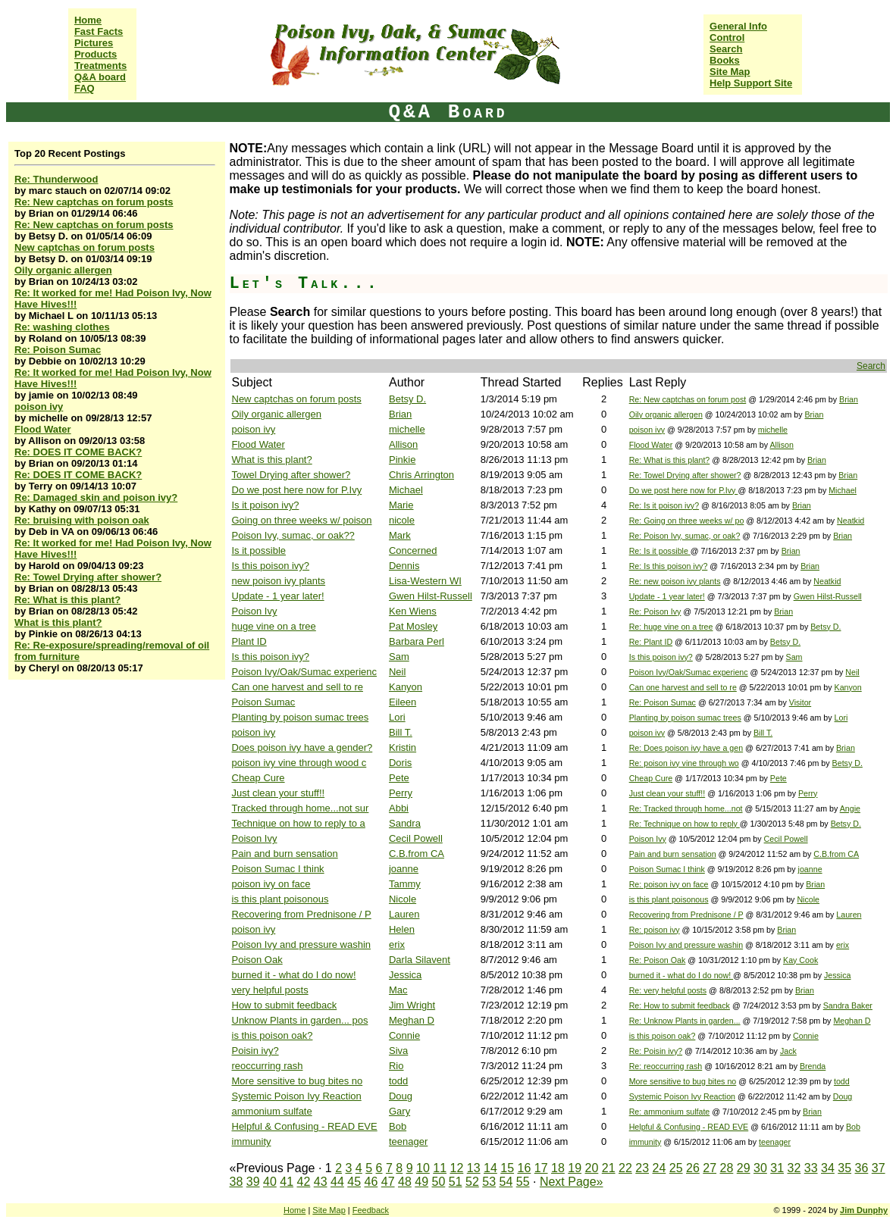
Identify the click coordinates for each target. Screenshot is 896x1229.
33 (811, 1168)
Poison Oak (257, 959)
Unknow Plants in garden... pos (300, 1020)
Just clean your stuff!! (278, 793)
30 (760, 1168)
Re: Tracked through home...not (686, 808)
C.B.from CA (416, 853)
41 (286, 1181)
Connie (404, 1035)
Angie (850, 808)
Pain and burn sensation (285, 853)
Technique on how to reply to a (298, 823)
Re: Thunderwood (56, 179)
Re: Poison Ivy (655, 611)
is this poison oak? (272, 1035)
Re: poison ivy (654, 929)
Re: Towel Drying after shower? (87, 577)
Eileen (402, 702)
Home (88, 20)
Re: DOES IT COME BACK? (78, 452)
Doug (400, 1096)
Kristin (402, 747)
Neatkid (850, 520)
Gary (399, 1111)
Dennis (404, 565)
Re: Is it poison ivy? (664, 505)
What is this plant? (58, 622)
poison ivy (38, 406)
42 (304, 1181)
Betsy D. (407, 399)
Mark (400, 535)
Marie (401, 505)
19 (574, 1168)
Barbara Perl (416, 641)
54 (506, 1181)
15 (507, 1168)
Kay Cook (800, 960)
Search (726, 49)
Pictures (93, 42)
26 (693, 1168)
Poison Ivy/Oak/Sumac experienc (304, 671)
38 (236, 1181)
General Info (738, 26)
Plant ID (249, 641)
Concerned (413, 550)
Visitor (800, 702)
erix (397, 944)
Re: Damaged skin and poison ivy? (95, 497)
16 (524, 1168)
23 (642, 1168)
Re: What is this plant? (67, 599)
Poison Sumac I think (278, 868)
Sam (399, 656)
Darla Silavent (419, 959)
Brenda (813, 1066)
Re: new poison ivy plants (675, 581)
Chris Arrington (421, 474)
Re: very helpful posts (667, 990)
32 (794, 1168)
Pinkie (402, 459)
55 (523, 1181)
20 (592, 1168)
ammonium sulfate (272, 1111)
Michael (406, 490)
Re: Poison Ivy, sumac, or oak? (685, 535)
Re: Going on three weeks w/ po (686, 520)
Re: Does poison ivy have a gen (686, 747)
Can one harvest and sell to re (297, 687)
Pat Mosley (413, 626)
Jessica (405, 974)
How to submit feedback (284, 1005)
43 (320, 1181)
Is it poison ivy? (265, 505)
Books (725, 60)
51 (455, 1181)
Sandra (405, 823)
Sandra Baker (848, 1005)
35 (844, 1168)
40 (270, 1181)
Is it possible (259, 550)
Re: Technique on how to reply (684, 823)
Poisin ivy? (255, 1050)
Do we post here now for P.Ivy (297, 490)
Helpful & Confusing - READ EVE (305, 1126)
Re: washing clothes (62, 327)
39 (253, 1181)
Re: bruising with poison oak (81, 520)
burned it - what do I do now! (294, 974)
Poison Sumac (264, 702)
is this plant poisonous (280, 899)
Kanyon (405, 687)
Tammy (405, 884)
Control (727, 37)
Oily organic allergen (63, 270)
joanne (403, 868)
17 (541, 1168)
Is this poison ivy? (271, 565)
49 (421, 1181)
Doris (400, 762)
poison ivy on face (271, 884)
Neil (397, 671)
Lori (397, 717)
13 (474, 1168)
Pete (399, 777)
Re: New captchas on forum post (688, 399)
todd (398, 1081)
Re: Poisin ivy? (655, 1050)
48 (405, 1181)
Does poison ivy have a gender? (302, 747)
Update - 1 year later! (278, 596)
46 (371, 1181)
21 (609, 1168)
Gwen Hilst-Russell (430, 596)
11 (439, 1168)
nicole (402, 520)
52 (472, 1181)
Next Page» (571, 1181)
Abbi (399, 808)
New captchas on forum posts (84, 247)
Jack (788, 1050)
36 (862, 1168)
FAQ (84, 88)
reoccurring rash (267, 1065)
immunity (251, 1141)
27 (709, 1168)
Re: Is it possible (660, 550)
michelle (407, 429)
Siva (398, 1050)
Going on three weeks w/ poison (302, 520)
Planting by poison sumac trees (300, 717)
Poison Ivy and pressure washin (301, 944)
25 (676, 1168)
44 (337, 1181)
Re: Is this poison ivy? (668, 566)
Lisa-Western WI (425, 580)
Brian (848, 399)
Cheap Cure (258, 777)
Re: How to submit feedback (679, 1005)
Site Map (730, 71)
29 (743, 1168)
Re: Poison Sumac (57, 349)
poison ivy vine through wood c (299, 762)
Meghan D (411, 1020)
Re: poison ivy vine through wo (684, 763)
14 (490, 1168)
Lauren (404, 914)
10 (423, 1168)
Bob (397, 1126)
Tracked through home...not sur (300, 808)
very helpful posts (270, 990)
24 (659, 1168)
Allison (403, 444)
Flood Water (42, 429)
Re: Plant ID (650, 641)
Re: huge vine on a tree (671, 626)
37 (878, 1168)
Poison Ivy (254, 611)
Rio (396, 1065)
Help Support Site (751, 83)
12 (457, 1168)
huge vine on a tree (274, 626)
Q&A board (100, 77)
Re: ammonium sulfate (669, 1111)
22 (625, 1168)
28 (727, 1168)
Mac (398, 990)
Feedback (370, 1210)
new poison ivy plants (279, 580)
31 (777, 1168)
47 (388, 1181)
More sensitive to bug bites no (297, 1081)
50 (439, 1181)
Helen (402, 929)
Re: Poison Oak (657, 960)
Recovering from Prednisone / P (301, 914)
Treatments (100, 65)
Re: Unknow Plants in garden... (685, 1020)
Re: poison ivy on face (669, 884)
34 (828, 1168)
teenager (408, 1141)
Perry (400, 793)
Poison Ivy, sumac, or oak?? (293, 535)
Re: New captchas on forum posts (93, 202)
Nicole (402, 899)
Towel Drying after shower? (291, 474)
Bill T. (400, 732)
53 (489, 1181)
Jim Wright (412, 1005)
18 (558, 1168)
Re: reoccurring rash (666, 1066)
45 (354, 1181)
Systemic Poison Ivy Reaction (297, 1096)
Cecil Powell (416, 838)
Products (95, 54)
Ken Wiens (413, 611)
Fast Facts (98, 31)
